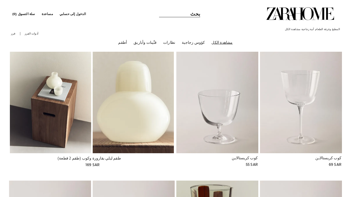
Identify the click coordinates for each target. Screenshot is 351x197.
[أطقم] (122, 43)
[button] (73, 13)
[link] (300, 13)
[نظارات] (169, 43)
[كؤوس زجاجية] (193, 43)
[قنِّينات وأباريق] (145, 43)
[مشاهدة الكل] (222, 43)
